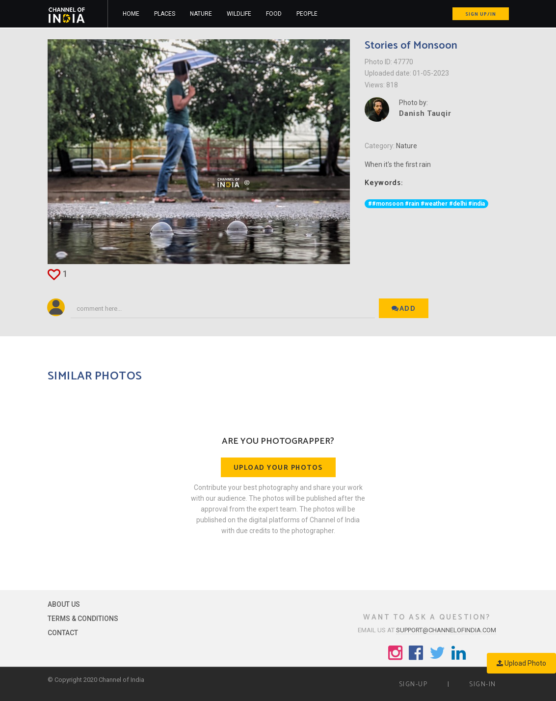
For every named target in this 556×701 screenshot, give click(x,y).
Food (274, 13)
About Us (64, 604)
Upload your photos (278, 468)
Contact (63, 633)
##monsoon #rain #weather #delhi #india (426, 203)
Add (404, 309)
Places (164, 13)
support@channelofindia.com (446, 630)
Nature (201, 13)
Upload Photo (521, 663)
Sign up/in (480, 14)
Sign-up (413, 684)
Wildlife (239, 13)
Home (131, 13)
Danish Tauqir (425, 113)
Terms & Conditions (83, 618)
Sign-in (482, 684)
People (307, 13)
